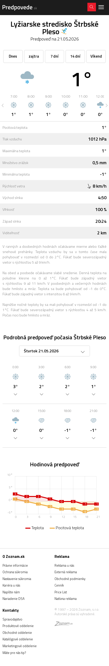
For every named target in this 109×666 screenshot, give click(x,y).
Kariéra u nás (11, 585)
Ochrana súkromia (15, 571)
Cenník (59, 585)
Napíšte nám (11, 592)
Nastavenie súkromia (17, 578)
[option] (13, 105)
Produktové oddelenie (18, 625)
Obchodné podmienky (70, 578)
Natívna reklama (66, 598)
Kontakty (11, 610)
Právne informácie (15, 565)
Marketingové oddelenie (20, 645)
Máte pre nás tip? (14, 652)
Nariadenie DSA (14, 598)
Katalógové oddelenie (18, 639)
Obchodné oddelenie (17, 632)
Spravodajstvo (12, 619)
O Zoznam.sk (14, 556)
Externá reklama (66, 571)
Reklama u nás (64, 565)
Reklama (62, 556)
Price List (61, 592)
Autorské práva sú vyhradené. (75, 613)
